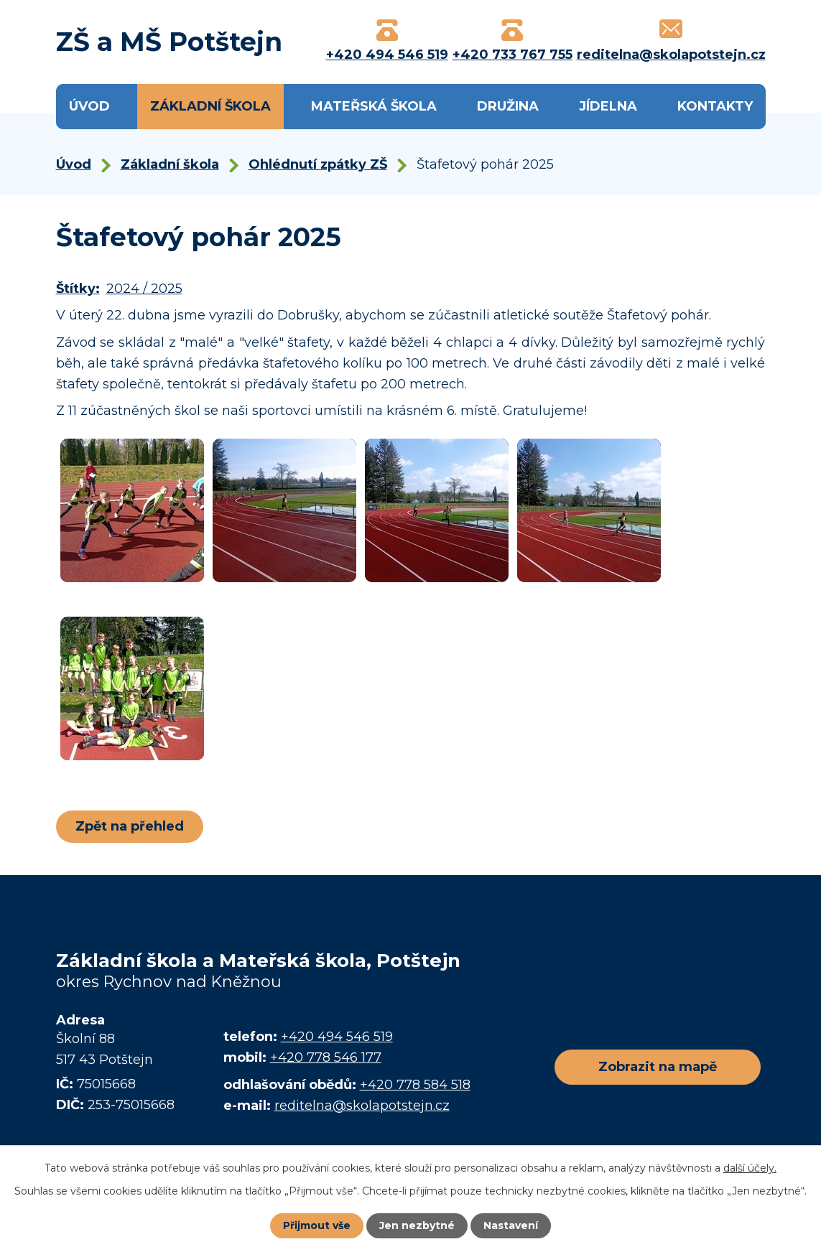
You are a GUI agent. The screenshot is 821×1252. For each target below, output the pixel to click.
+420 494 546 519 (337, 1037)
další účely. (749, 1168)
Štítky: (78, 288)
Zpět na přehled (129, 826)
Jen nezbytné (417, 1225)
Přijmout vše (317, 1225)
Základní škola (210, 106)
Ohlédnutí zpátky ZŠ (318, 164)
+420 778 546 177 (325, 1057)
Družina (508, 106)
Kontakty (715, 106)
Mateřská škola (374, 106)
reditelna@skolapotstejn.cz (362, 1105)
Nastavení (510, 1225)
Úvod (89, 106)
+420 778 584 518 (415, 1085)
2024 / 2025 (144, 288)
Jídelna (608, 106)
